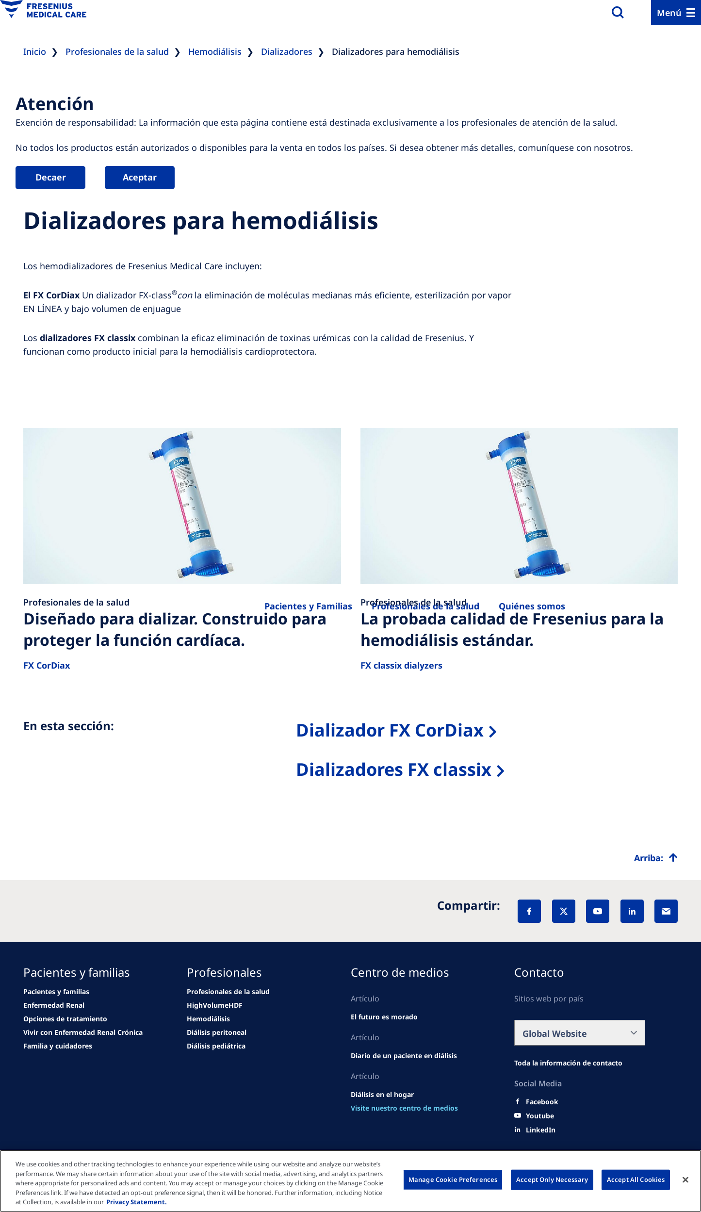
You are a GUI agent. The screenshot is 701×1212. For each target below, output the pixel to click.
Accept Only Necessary (552, 1179)
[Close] (685, 1180)
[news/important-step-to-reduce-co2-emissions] (53, 1005)
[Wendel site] (56, 992)
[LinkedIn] (632, 911)
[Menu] (676, 12)
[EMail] (666, 911)
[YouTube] (597, 911)
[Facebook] (529, 911)
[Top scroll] (656, 858)
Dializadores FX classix (393, 769)
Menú (669, 12)
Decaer (50, 177)
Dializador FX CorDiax (390, 730)
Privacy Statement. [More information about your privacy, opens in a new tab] (136, 1201)
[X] (563, 911)
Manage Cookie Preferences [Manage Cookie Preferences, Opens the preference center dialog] (452, 1179)
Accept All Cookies (636, 1179)
